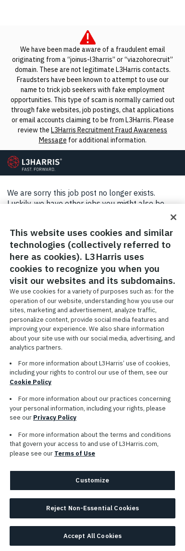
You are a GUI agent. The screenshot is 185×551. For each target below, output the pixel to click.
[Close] (173, 220)
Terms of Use (74, 456)
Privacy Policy (54, 420)
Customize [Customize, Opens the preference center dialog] (92, 483)
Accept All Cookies (92, 538)
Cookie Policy (30, 384)
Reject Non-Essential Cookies (92, 510)
